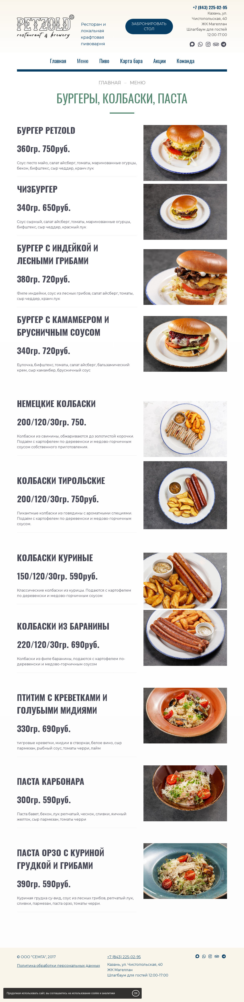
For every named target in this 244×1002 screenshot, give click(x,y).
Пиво (104, 61)
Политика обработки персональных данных (58, 966)
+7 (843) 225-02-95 (210, 7)
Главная (58, 61)
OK (136, 993)
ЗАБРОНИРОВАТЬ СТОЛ (149, 26)
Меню (82, 61)
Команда (185, 61)
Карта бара (131, 61)
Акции (159, 61)
